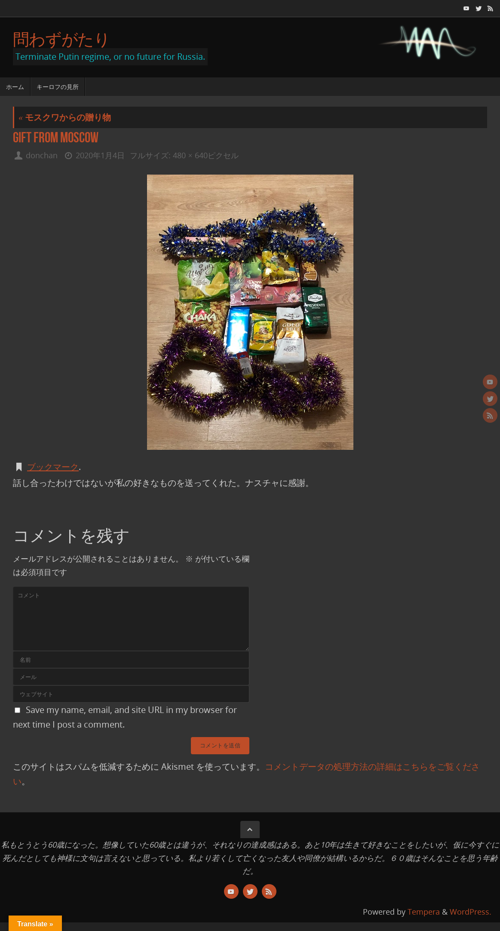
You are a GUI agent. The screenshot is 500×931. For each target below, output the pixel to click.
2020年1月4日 (100, 155)
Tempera (424, 911)
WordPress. (470, 911)
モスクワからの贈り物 (64, 117)
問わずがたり (61, 39)
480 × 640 (190, 155)
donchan (42, 155)
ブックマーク (53, 467)
